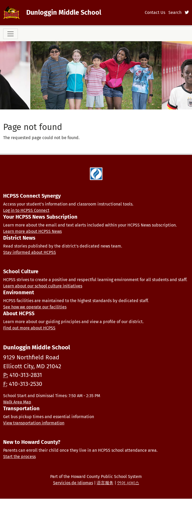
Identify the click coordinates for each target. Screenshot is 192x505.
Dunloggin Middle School (63, 12)
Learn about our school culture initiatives (42, 285)
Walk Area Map (17, 401)
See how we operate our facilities (34, 306)
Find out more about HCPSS (29, 327)
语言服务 (105, 482)
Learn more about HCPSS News (32, 231)
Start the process (19, 456)
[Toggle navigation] (10, 34)
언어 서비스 (128, 482)
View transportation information (33, 422)
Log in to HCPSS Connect (26, 210)
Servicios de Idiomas (73, 482)
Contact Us (155, 12)
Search (174, 12)
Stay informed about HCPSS (29, 252)
